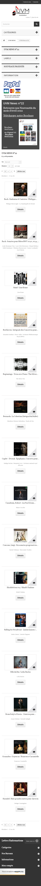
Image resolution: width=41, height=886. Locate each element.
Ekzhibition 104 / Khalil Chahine (20, 587)
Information (11, 75)
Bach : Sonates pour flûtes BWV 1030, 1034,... (20, 241)
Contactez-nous (27, 2)
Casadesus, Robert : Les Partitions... (20, 503)
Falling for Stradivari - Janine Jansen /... (20, 630)
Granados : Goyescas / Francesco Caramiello (20, 756)
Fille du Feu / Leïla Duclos (20, 672)
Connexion (35, 2)
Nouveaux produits (14, 66)
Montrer (4, 166)
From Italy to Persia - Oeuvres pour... (20, 714)
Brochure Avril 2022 (8, 135)
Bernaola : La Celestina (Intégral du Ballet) (20, 416)
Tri (2, 162)
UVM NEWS (12, 40)
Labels (7, 58)
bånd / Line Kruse (20, 287)
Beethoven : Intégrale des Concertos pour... (20, 330)
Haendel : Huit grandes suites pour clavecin (20, 799)
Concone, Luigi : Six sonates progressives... (20, 545)
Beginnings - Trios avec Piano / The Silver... (20, 374)
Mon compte (7, 865)
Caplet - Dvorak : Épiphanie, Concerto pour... (20, 459)
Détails (5, 147)
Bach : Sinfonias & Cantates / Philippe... (20, 199)
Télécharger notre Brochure (18, 115)
